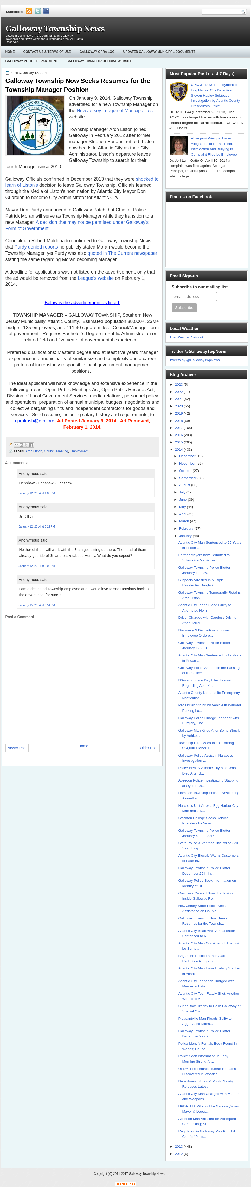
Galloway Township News (55, 29)
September (188, 478)
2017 (179, 428)
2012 (179, 1154)
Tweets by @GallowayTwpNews (195, 360)
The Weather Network (187, 337)
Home (10, 52)
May (183, 507)
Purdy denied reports (37, 247)
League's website (96, 278)
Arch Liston (33, 451)
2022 (179, 392)
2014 (179, 450)
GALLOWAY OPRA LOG (97, 52)
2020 (179, 406)
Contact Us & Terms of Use (47, 52)
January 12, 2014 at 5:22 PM (37, 526)
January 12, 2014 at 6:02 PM (37, 565)
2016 (179, 435)
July (182, 492)
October (186, 471)
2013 (179, 1146)
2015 (179, 442)
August (185, 485)
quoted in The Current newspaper (122, 253)
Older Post (149, 748)
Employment (79, 451)
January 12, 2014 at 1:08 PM (37, 493)
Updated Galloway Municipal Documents (159, 52)
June (183, 500)
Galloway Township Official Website (99, 61)
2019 (179, 413)
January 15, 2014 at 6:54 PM (37, 605)
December (187, 456)
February (186, 528)
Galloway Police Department (31, 61)
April (183, 514)
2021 (179, 399)
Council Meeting (56, 451)
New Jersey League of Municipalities (115, 110)
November (187, 463)
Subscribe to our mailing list (200, 287)
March (184, 521)
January (186, 536)
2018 (179, 421)
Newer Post (17, 748)
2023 (179, 384)
